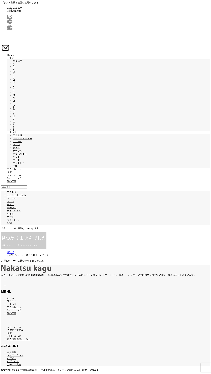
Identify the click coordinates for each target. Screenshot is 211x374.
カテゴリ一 (13, 304)
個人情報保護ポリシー (18, 339)
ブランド (11, 57)
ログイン (11, 358)
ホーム (10, 298)
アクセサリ (19, 135)
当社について (14, 178)
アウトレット (14, 169)
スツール (17, 141)
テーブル (17, 150)
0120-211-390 (14, 8)
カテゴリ (11, 132)
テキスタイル (20, 153)
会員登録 (11, 352)
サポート (11, 172)
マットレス (19, 163)
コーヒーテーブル (22, 138)
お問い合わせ (14, 10)
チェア (16, 147)
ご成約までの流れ (16, 330)
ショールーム (14, 175)
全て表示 (17, 61)
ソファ (16, 144)
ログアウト (13, 361)
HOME (10, 55)
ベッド (16, 157)
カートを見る (14, 364)
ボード (16, 160)
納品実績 (11, 181)
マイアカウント (15, 355)
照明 (15, 166)
